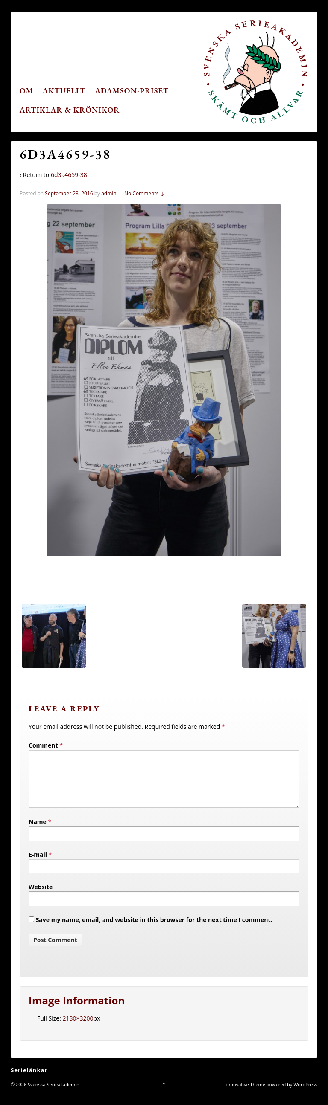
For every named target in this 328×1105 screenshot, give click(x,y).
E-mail (38, 865)
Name (38, 832)
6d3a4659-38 (69, 175)
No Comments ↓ (144, 193)
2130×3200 (77, 1028)
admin (109, 193)
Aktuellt (64, 91)
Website (41, 897)
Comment (46, 745)
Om (26, 91)
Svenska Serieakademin (52, 1094)
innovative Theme (245, 1094)
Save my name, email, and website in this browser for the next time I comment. (154, 930)
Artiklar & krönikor (70, 110)
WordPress (305, 1094)
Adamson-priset (132, 91)
